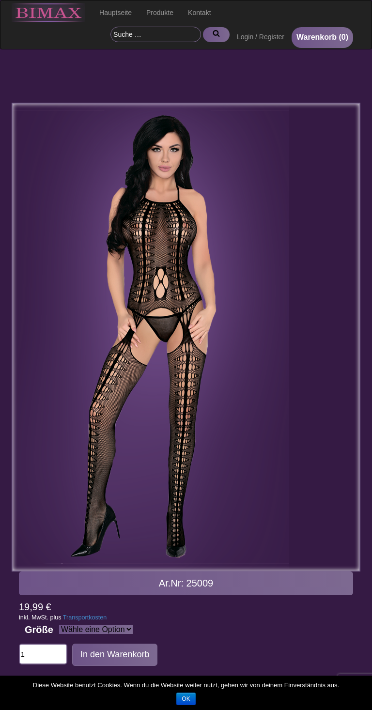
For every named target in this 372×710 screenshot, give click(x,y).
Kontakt (199, 12)
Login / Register (260, 37)
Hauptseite (115, 12)
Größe (39, 629)
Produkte (159, 12)
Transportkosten (85, 617)
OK (186, 698)
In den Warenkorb (114, 654)
